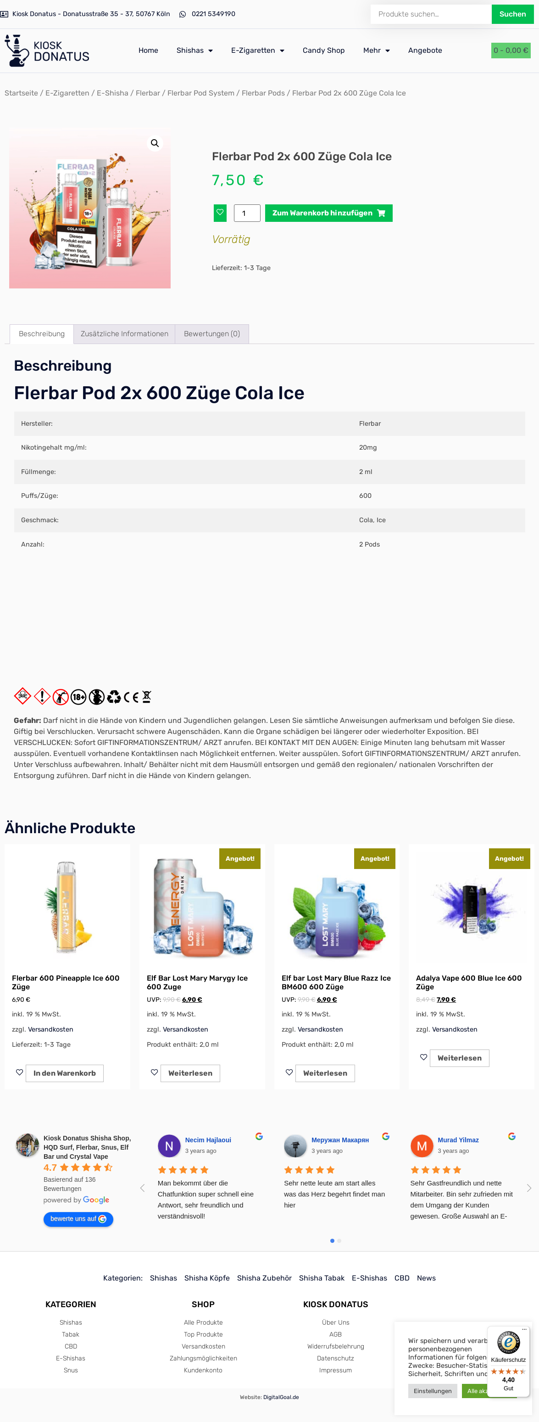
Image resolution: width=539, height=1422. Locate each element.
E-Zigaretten (257, 50)
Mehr (376, 50)
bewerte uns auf (78, 1219)
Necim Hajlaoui (208, 1140)
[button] (155, 143)
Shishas (195, 50)
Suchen (513, 14)
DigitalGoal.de (281, 1397)
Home (148, 50)
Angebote (425, 50)
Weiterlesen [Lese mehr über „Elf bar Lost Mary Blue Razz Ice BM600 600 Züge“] (325, 1073)
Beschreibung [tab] (42, 333)
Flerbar (148, 93)
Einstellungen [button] (433, 1391)
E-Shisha (112, 93)
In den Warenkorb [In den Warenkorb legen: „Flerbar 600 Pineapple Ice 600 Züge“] (64, 1073)
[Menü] (524, 1331)
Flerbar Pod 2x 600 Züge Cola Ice (159, 393)
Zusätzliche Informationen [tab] (124, 333)
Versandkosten (50, 1029)
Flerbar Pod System (200, 93)
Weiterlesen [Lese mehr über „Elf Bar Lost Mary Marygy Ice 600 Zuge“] (190, 1073)
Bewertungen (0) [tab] (212, 333)
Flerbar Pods (263, 93)
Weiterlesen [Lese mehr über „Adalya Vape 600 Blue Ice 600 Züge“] (460, 1058)
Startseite (21, 93)
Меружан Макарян (340, 1140)
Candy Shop (324, 50)
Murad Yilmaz (458, 1140)
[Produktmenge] (247, 213)
